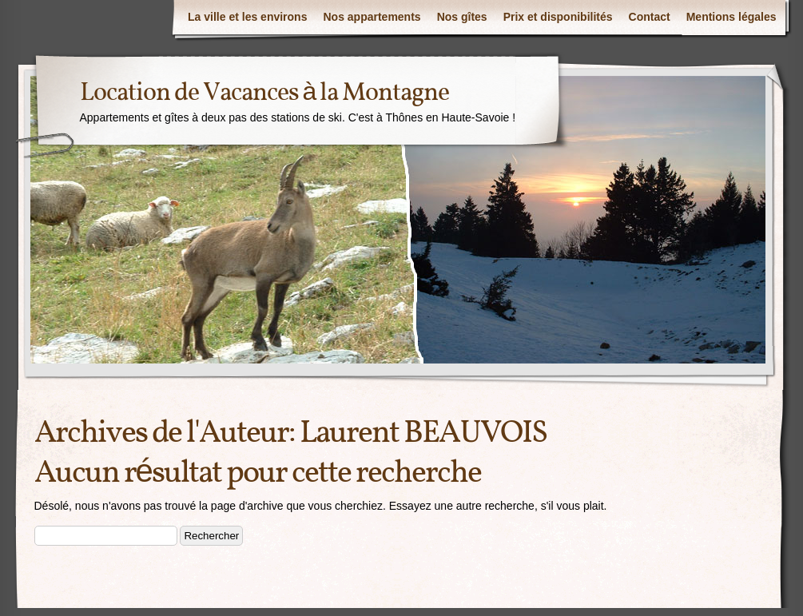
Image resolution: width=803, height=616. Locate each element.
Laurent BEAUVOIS (423, 433)
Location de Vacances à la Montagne (265, 93)
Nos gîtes (462, 16)
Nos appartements (371, 16)
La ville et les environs (247, 16)
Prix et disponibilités (558, 16)
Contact (649, 16)
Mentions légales (731, 16)
